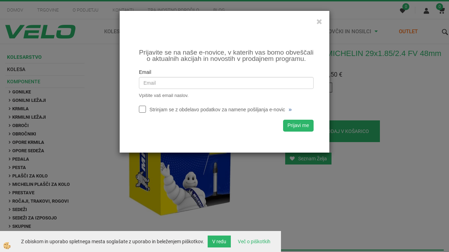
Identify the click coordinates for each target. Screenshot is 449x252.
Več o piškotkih (254, 241)
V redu (219, 241)
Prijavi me (298, 125)
